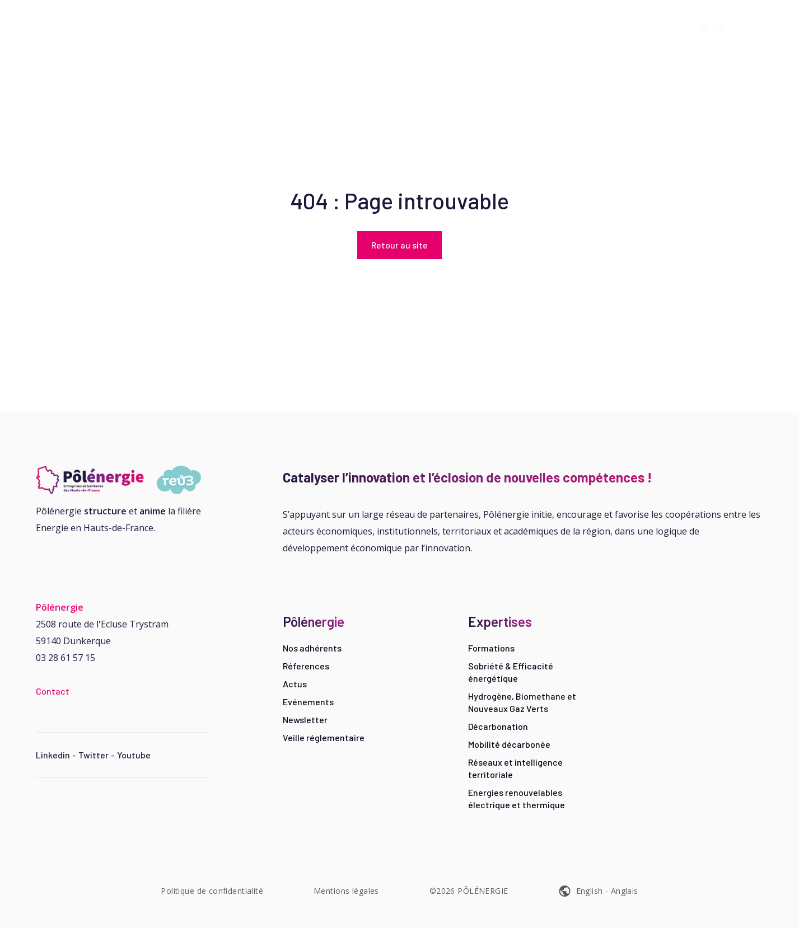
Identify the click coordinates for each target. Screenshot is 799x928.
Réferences (306, 665)
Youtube (134, 754)
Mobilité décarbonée (509, 744)
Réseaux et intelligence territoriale (515, 768)
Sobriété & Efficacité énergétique (510, 671)
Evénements (308, 701)
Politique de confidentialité (212, 890)
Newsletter (305, 719)
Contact (52, 691)
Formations (491, 648)
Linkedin (53, 754)
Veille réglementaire (324, 737)
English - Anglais (607, 890)
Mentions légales (346, 890)
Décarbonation (498, 726)
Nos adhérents (312, 648)
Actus (295, 683)
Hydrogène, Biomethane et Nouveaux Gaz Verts (522, 702)
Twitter (93, 754)
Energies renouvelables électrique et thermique (516, 798)
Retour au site (399, 245)
